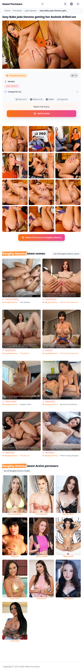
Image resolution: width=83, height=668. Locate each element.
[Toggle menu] (78, 4)
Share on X (21, 99)
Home (7, 10)
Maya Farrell (50, 401)
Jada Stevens (31, 10)
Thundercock (24, 353)
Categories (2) (41, 91)
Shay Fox (49, 350)
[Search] (42, 4)
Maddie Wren (10, 350)
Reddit (50, 99)
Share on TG (36, 99)
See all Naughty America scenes (66, 254)
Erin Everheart (51, 299)
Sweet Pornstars (12, 4)
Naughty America (16, 75)
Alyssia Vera (9, 452)
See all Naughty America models (17, 471)
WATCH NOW (41, 113)
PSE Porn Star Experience (69, 302)
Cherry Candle (10, 401)
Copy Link (62, 99)
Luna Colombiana (11, 299)
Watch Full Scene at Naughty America (41, 237)
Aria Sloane (50, 452)
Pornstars (17, 10)
